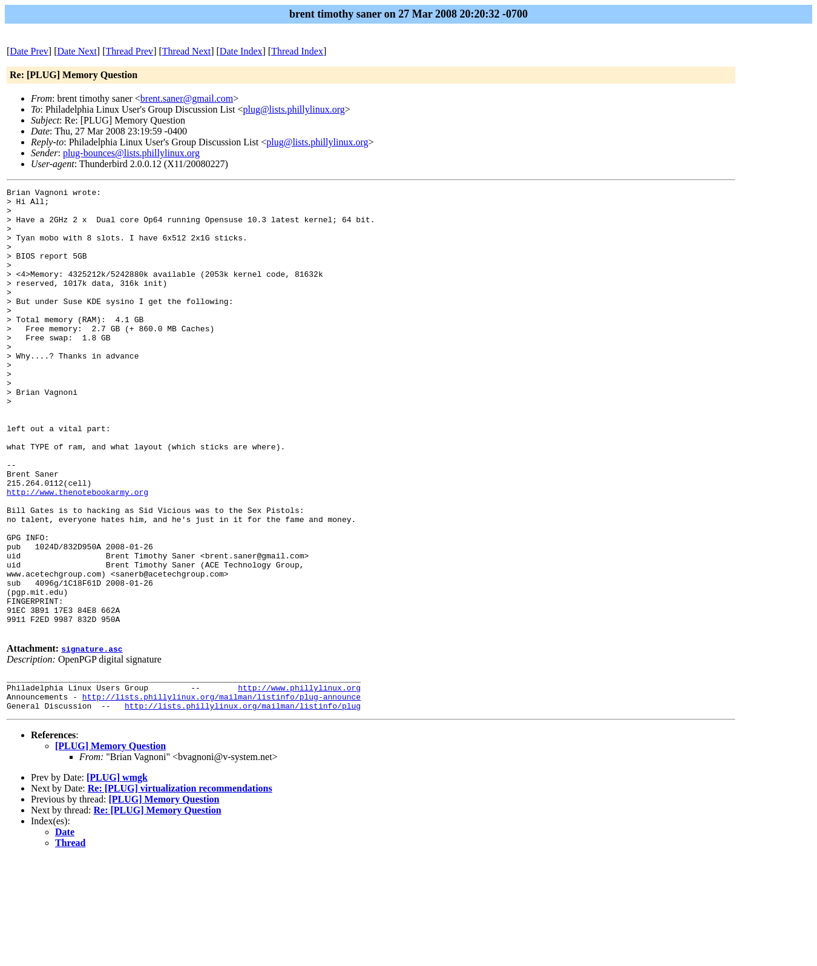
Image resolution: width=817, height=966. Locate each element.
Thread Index (297, 51)
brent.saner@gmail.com (186, 98)
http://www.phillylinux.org (299, 780)
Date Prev (29, 51)
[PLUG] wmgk (117, 873)
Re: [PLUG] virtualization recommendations (180, 884)
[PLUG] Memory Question (110, 842)
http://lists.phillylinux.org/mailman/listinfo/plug (243, 801)
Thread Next (186, 51)
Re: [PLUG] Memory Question (157, 906)
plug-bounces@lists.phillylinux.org (131, 153)
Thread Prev (129, 51)
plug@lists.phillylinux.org (293, 109)
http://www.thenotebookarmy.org (77, 553)
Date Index (241, 51)
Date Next (77, 51)
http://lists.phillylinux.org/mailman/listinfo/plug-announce (221, 791)
